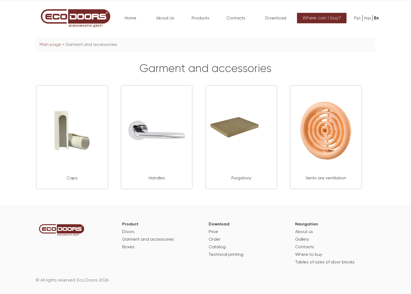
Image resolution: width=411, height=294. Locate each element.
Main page (50, 45)
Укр (367, 18)
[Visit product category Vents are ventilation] (325, 137)
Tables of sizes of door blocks (325, 262)
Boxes (128, 247)
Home (130, 18)
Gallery (302, 239)
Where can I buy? (321, 18)
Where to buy (308, 255)
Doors (128, 232)
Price (213, 232)
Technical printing (226, 255)
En (376, 18)
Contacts (235, 18)
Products (200, 18)
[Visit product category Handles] (156, 137)
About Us (165, 18)
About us (304, 232)
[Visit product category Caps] (72, 137)
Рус (357, 18)
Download (275, 18)
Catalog (217, 247)
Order (214, 239)
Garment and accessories (148, 239)
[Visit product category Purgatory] (241, 137)
